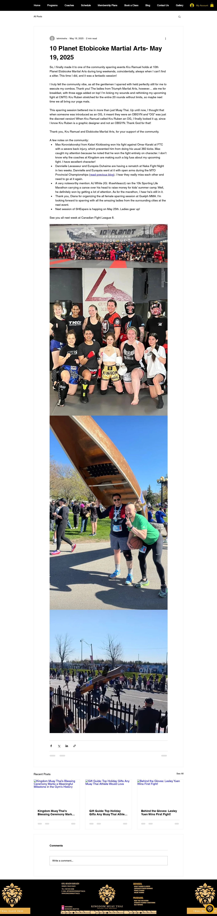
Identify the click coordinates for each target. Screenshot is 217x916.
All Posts (38, 16)
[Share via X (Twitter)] (58, 745)
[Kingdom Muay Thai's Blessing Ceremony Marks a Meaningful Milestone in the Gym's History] (57, 792)
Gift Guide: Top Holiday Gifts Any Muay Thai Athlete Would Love (108, 812)
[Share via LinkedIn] (66, 745)
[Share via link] (74, 745)
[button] (212, 5)
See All (180, 773)
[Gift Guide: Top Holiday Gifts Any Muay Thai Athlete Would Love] (108, 792)
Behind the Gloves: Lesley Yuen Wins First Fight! (159, 812)
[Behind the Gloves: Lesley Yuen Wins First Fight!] (160, 792)
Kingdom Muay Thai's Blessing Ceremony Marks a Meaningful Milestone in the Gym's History (57, 812)
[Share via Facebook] (51, 745)
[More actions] (166, 38)
